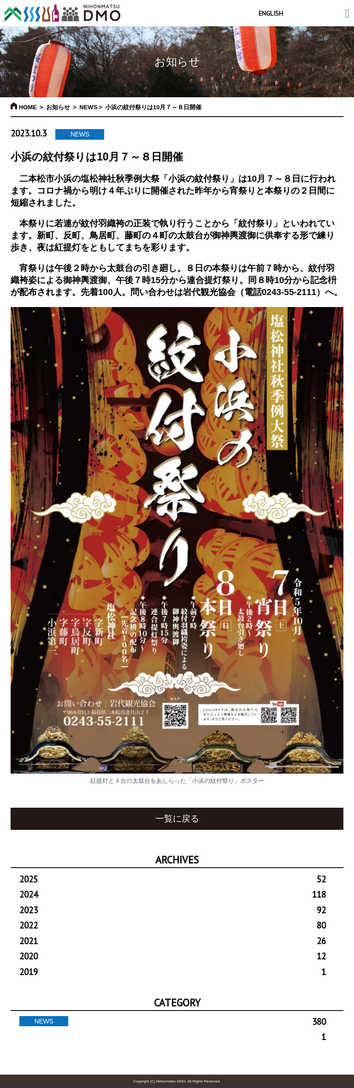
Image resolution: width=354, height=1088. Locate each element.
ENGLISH (271, 13)
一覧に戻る (177, 818)
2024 (172, 894)
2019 (172, 971)
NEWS (88, 107)
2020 (172, 956)
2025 (172, 879)
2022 (172, 925)
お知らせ (58, 107)
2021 (172, 940)
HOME (24, 107)
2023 (172, 910)
